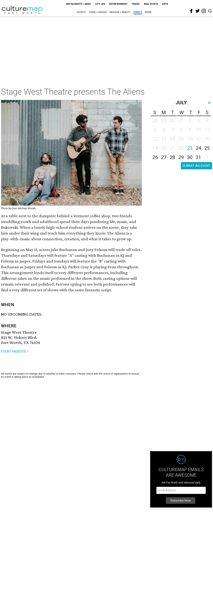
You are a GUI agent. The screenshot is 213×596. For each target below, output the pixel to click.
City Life (100, 4)
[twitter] (197, 10)
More (148, 12)
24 (198, 148)
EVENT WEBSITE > (15, 351)
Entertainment (118, 4)
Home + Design (97, 12)
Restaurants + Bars (78, 4)
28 (172, 157)
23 (189, 148)
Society (81, 12)
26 (155, 157)
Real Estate (151, 4)
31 (198, 157)
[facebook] (191, 11)
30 (189, 157)
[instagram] (204, 10)
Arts (165, 4)
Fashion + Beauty (120, 12)
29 (181, 157)
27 (163, 157)
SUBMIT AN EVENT (196, 166)
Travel (136, 4)
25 (207, 148)
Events (137, 12)
